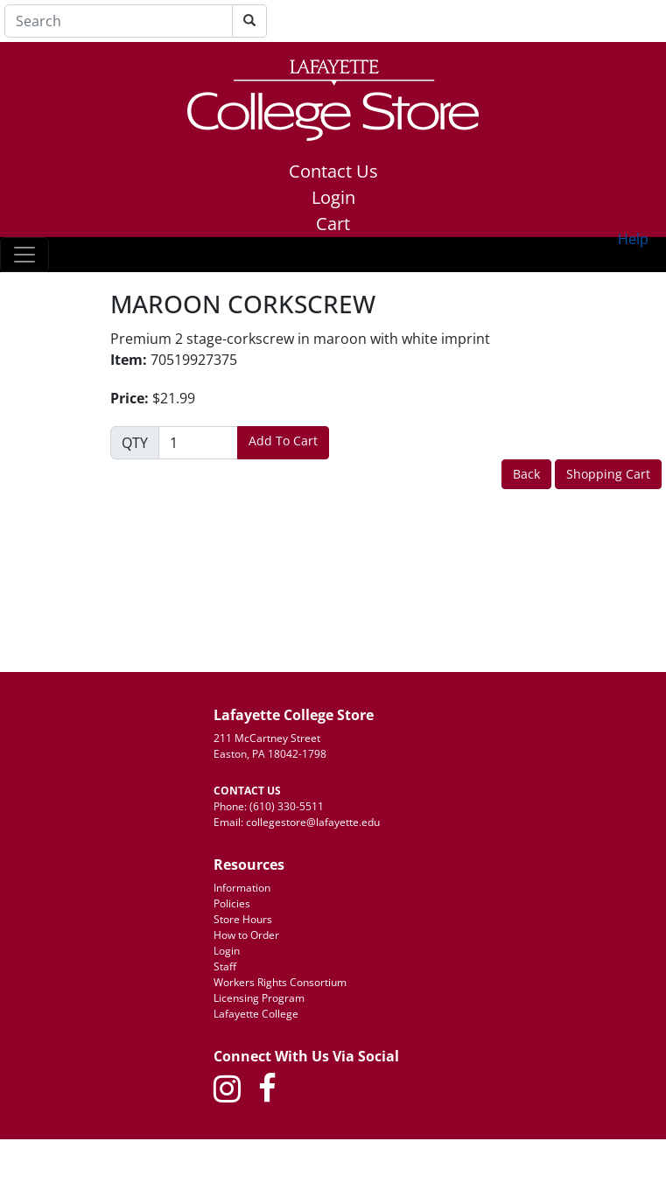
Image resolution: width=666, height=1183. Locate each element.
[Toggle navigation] (24, 254)
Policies (232, 903)
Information (242, 887)
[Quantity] (198, 442)
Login (333, 197)
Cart (333, 223)
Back (526, 474)
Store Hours (243, 919)
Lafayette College (256, 1013)
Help (633, 238)
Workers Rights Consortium (280, 982)
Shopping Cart (608, 474)
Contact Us (333, 171)
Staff (225, 966)
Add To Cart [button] (283, 440)
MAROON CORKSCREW (242, 304)
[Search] (118, 21)
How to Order (246, 935)
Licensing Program (259, 997)
